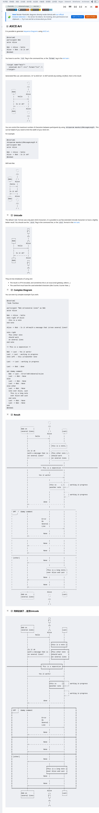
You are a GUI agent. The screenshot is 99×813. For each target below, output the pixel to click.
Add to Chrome (77, 17)
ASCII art (46, 31)
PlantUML (11, 6)
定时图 (54, 2)
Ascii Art (36, 6)
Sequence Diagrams (31, 31)
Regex (61, 2)
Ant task (66, 58)
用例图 (11, 2)
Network (68, 2)
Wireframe (76, 2)
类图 (17, 2)
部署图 (48, 2)
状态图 (35, 2)
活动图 (23, 2)
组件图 (29, 2)
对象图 (42, 2)
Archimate (85, 2)
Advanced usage (24, 6)
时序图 (5, 2)
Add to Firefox (91, 17)
